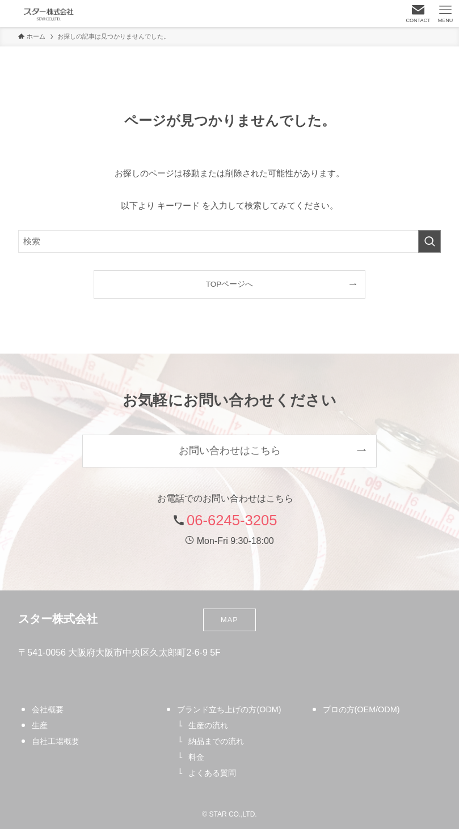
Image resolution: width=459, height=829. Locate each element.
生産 (40, 725)
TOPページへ (230, 284)
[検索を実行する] (429, 241)
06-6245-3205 (232, 520)
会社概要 (48, 709)
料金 (196, 757)
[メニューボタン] (445, 13)
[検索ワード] (229, 241)
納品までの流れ (216, 741)
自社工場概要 (55, 741)
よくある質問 (212, 772)
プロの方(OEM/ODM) (361, 709)
